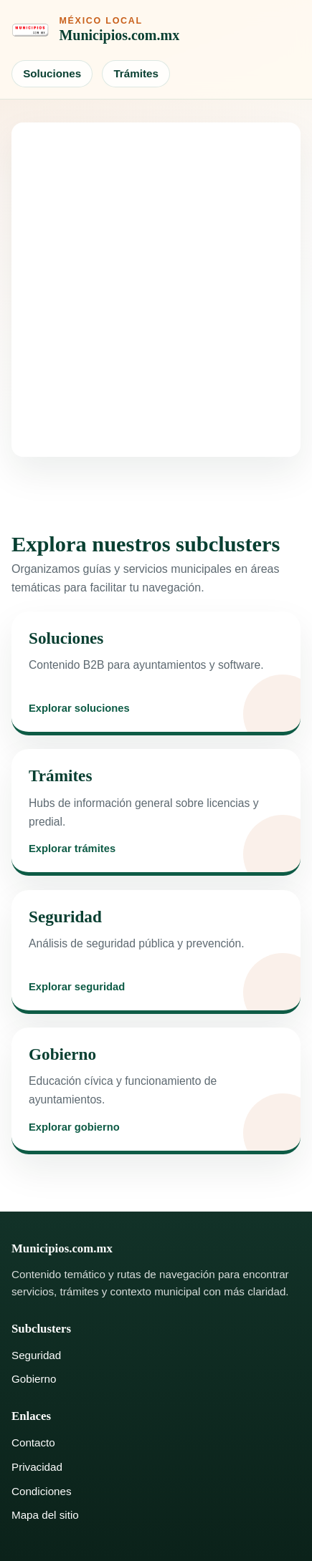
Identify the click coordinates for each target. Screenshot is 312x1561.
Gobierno (33, 1379)
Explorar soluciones (79, 708)
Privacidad (36, 1467)
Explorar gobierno (74, 1127)
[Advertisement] (156, 289)
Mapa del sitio (45, 1515)
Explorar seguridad (77, 987)
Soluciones (52, 73)
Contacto (33, 1442)
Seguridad (36, 1355)
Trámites (135, 73)
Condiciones (41, 1491)
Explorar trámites (72, 849)
